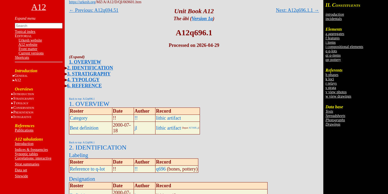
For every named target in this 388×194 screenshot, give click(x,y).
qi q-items (333, 55)
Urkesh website (30, 40)
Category (79, 118)
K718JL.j (193, 127)
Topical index (25, 32)
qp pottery (333, 60)
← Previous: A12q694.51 (94, 10)
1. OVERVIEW (85, 62)
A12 (18, 80)
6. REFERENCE (84, 85)
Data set (21, 170)
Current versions (31, 53)
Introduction (24, 144)
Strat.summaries (27, 164)
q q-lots (331, 51)
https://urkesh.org (82, 2)
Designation (82, 179)
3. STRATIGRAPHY (89, 74)
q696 (161, 169)
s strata (330, 88)
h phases (331, 75)
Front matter (28, 49)
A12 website (27, 45)
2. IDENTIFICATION (90, 68)
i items (330, 42)
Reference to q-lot (87, 169)
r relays (331, 83)
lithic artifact (168, 118)
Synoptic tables (26, 154)
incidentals (333, 19)
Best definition (84, 128)
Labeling (78, 155)
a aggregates (334, 34)
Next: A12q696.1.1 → (297, 10)
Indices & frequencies (31, 150)
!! (136, 118)
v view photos (336, 92)
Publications (24, 130)
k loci (329, 79)
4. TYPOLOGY (83, 79)
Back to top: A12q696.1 (82, 98)
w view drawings (338, 96)
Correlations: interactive (33, 158)
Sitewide (21, 176)
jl (135, 128)
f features (332, 38)
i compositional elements (344, 47)
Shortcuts (22, 58)
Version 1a (202, 18)
